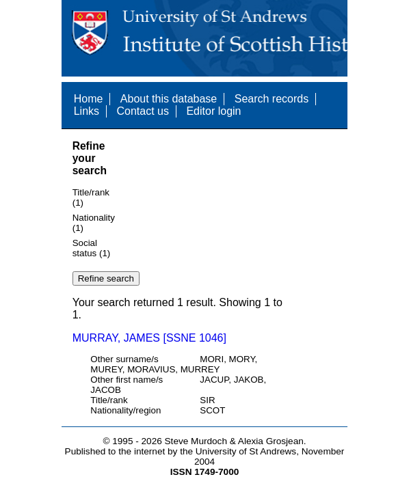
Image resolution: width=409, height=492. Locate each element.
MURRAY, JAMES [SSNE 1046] (149, 338)
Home (88, 99)
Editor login (213, 111)
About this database (168, 99)
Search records (272, 99)
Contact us (143, 111)
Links (86, 111)
